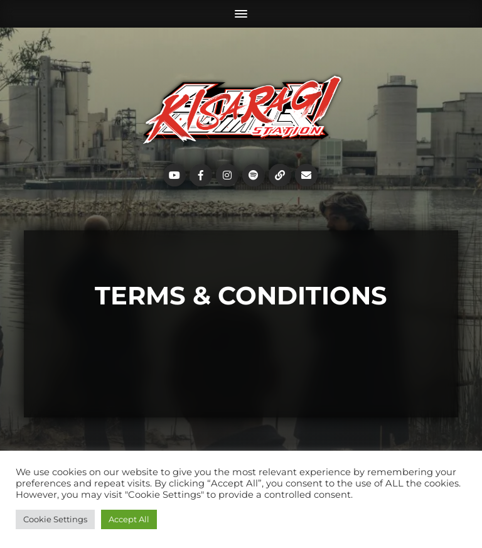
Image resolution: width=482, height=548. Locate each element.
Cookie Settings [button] (55, 519)
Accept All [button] (129, 519)
